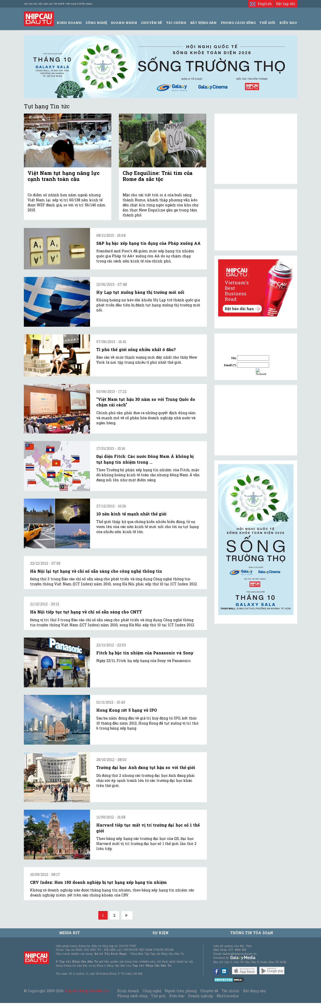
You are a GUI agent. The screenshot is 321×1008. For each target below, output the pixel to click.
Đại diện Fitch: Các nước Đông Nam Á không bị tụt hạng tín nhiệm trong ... (145, 459)
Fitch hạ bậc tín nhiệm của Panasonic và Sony (145, 652)
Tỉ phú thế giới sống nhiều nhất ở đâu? (136, 349)
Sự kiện (160, 932)
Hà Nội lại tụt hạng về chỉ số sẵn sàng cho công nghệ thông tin (96, 571)
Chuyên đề (151, 22)
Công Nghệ (96, 22)
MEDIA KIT (69, 932)
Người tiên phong (180, 990)
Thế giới (267, 22)
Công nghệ (152, 990)
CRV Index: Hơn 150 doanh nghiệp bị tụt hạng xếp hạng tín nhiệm (98, 882)
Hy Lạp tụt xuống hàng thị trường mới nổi (140, 292)
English (261, 3)
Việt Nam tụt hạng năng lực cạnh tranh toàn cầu (64, 176)
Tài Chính (176, 22)
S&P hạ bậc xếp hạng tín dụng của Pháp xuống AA (148, 243)
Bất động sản (203, 22)
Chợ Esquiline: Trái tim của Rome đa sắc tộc (158, 176)
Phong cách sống (132, 995)
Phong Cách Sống (238, 22)
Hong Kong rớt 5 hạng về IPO (126, 710)
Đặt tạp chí (285, 3)
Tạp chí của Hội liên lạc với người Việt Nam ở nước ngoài (58, 4)
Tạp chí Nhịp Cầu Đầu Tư (87, 990)
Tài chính (230, 990)
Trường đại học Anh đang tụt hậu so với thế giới (145, 767)
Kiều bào (176, 995)
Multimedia (227, 995)
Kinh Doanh (69, 22)
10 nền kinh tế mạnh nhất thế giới (131, 513)
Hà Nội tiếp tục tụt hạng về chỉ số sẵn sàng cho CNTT (86, 611)
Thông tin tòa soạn (251, 932)
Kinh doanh (128, 990)
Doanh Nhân (124, 22)
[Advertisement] (255, 420)
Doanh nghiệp (200, 995)
